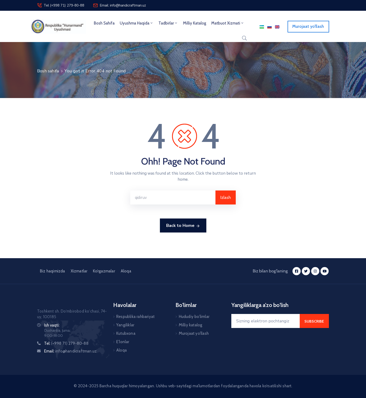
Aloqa (126, 271)
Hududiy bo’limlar (194, 316)
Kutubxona (125, 333)
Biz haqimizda (52, 271)
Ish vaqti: (51, 325)
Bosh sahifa (104, 23)
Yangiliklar (125, 325)
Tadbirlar (168, 23)
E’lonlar (122, 341)
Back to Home (183, 226)
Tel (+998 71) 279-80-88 (64, 5)
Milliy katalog (190, 325)
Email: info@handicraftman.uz (123, 5)
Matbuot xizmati (227, 23)
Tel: (66, 343)
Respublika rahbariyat (135, 316)
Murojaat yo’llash (194, 333)
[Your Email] (265, 321)
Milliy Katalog (194, 23)
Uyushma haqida (136, 23)
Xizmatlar (79, 271)
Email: (70, 351)
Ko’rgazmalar (104, 271)
